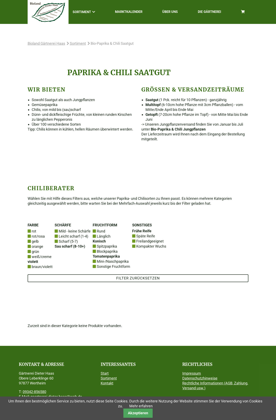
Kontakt (107, 383)
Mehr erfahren (141, 406)
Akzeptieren (138, 413)
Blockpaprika (107, 251)
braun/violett (42, 267)
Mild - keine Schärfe (75, 231)
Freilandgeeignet (150, 241)
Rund (101, 231)
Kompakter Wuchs (151, 246)
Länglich (103, 236)
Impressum (191, 373)
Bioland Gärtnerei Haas (46, 43)
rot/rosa (38, 236)
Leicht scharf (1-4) (73, 236)
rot (34, 231)
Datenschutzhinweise (199, 378)
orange (37, 246)
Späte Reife (145, 236)
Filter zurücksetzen (138, 278)
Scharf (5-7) (68, 241)
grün (35, 251)
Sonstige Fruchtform (113, 266)
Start (105, 373)
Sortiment (78, 43)
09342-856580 (34, 392)
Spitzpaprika (107, 246)
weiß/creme (42, 257)
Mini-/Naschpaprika (113, 261)
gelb (35, 241)
